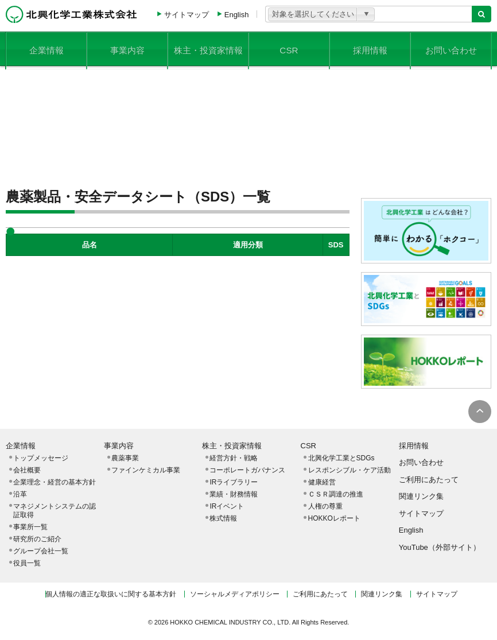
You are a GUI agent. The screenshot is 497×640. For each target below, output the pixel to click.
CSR (289, 48)
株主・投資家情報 (208, 48)
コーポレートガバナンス (247, 470)
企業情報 (46, 48)
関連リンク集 (421, 496)
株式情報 (223, 518)
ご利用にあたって (429, 479)
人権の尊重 (325, 506)
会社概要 (27, 470)
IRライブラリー (233, 482)
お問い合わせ (451, 48)
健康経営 (322, 482)
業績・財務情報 (233, 494)
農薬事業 (125, 458)
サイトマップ (186, 14)
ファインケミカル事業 (145, 470)
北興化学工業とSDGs (341, 458)
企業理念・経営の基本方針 (54, 482)
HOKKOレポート (334, 518)
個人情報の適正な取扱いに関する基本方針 (110, 594)
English (236, 14)
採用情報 (370, 48)
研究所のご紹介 (37, 539)
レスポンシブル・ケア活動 (349, 470)
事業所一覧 (30, 527)
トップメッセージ (40, 458)
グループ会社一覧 (40, 551)
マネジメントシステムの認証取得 (54, 510)
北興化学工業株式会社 (71, 14)
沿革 (20, 494)
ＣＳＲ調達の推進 (335, 494)
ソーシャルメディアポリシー (234, 594)
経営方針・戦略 (233, 458)
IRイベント (226, 506)
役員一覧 (27, 563)
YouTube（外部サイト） (439, 547)
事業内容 (127, 48)
